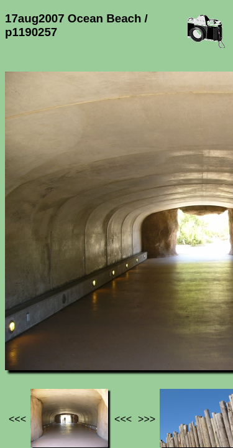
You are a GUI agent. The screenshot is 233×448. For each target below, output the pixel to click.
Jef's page (27, 335)
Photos (73, 335)
